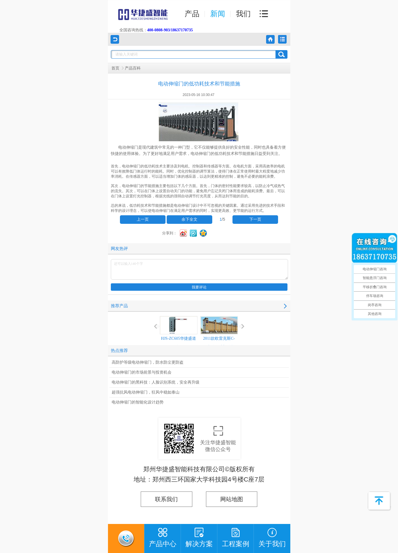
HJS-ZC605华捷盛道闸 (178, 332)
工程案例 (235, 536)
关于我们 (272, 536)
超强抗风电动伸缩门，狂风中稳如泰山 (145, 392)
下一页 (255, 219)
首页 (115, 68)
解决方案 (199, 536)
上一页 (143, 219)
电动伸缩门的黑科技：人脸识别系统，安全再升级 (155, 382)
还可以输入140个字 (199, 269)
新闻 (217, 14)
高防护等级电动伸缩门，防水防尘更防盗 (147, 362)
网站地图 (231, 499)
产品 (192, 14)
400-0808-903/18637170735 (170, 30)
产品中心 (162, 536)
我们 (243, 14)
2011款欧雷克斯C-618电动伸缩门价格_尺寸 (219, 337)
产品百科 (133, 68)
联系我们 (166, 499)
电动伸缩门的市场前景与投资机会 (142, 372)
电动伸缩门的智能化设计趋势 (138, 402)
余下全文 (189, 219)
